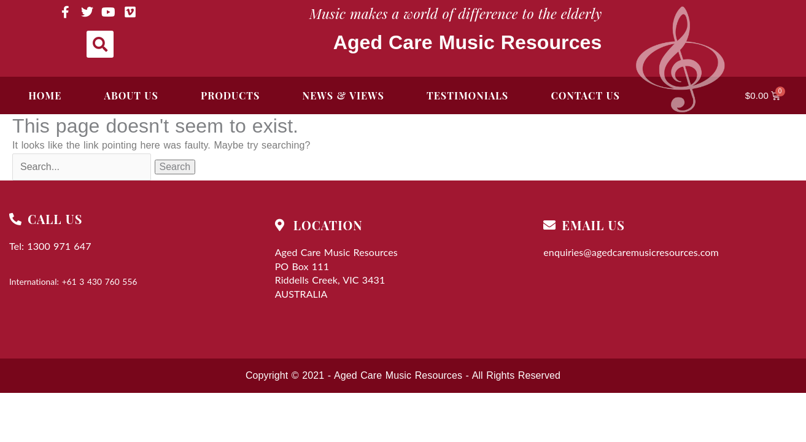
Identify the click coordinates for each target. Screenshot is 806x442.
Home (44, 95)
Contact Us (585, 95)
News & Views (343, 95)
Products (230, 95)
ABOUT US (131, 95)
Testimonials (467, 95)
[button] (100, 44)
